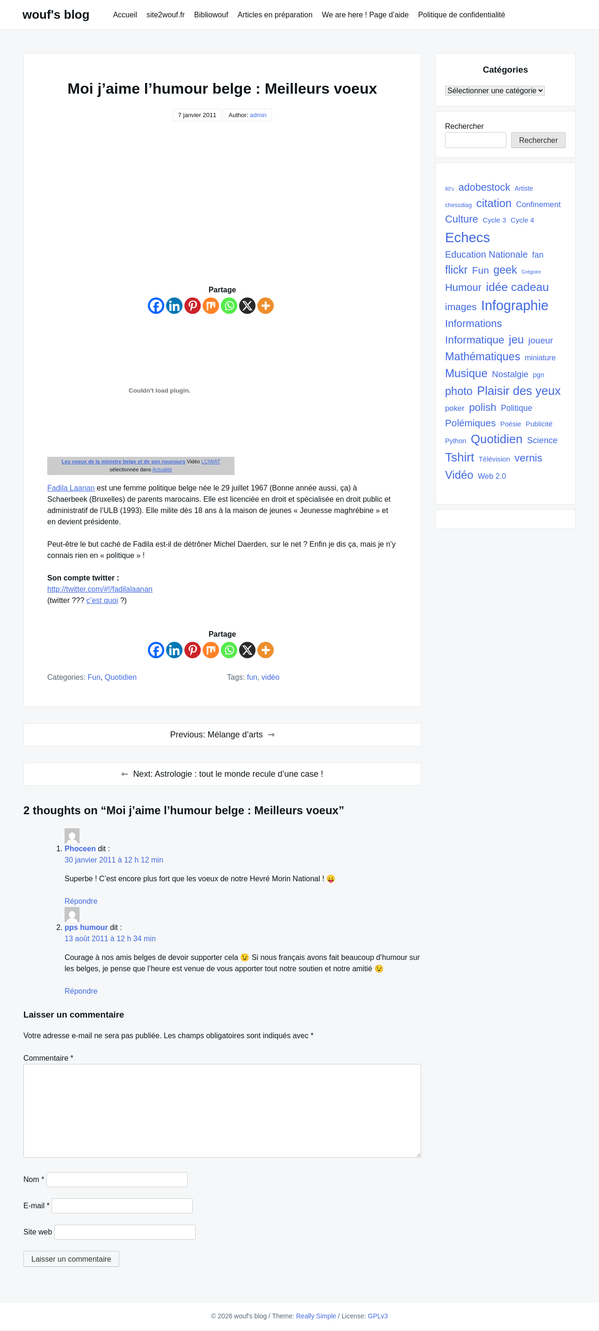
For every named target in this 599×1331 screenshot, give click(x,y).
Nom (33, 1179)
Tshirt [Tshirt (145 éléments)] (459, 457)
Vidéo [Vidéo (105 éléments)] (459, 474)
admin (258, 115)
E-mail (36, 1206)
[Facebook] (156, 305)
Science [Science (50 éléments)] (542, 440)
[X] (247, 305)
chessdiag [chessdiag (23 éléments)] (458, 204)
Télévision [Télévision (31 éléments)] (494, 459)
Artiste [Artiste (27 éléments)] (524, 188)
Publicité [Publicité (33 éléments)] (539, 424)
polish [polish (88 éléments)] (483, 407)
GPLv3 (378, 1316)
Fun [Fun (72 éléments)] (480, 270)
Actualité (162, 469)
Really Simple (316, 1316)
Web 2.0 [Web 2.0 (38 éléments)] (492, 476)
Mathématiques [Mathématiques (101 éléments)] (482, 356)
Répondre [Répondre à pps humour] (81, 991)
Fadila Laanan (71, 488)
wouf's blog (55, 14)
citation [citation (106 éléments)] (494, 203)
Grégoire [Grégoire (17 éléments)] (531, 272)
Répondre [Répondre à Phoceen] (81, 901)
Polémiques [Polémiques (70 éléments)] (470, 422)
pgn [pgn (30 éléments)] (538, 375)
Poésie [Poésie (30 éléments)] (510, 424)
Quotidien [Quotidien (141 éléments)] (497, 439)
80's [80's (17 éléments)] (449, 189)
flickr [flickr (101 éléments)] (456, 270)
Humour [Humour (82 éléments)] (463, 287)
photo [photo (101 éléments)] (459, 391)
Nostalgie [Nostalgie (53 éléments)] (510, 374)
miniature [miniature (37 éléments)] (540, 357)
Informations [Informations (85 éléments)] (473, 323)
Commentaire (48, 1058)
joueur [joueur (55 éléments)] (540, 340)
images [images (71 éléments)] (461, 306)
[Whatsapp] (229, 305)
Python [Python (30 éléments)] (455, 441)
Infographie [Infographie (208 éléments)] (514, 305)
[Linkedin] (174, 305)
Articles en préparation (275, 15)
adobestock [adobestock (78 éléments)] (485, 187)
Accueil (125, 15)
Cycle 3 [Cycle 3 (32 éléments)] (494, 220)
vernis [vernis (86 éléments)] (528, 458)
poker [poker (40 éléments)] (455, 408)
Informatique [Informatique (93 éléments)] (474, 340)
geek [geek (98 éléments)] (505, 270)
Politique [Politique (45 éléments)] (516, 408)
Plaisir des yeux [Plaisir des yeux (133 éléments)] (519, 390)
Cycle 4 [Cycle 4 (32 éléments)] (522, 220)
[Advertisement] (222, 214)
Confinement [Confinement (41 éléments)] (538, 204)
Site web (37, 1232)
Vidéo (270, 677)
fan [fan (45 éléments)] (537, 255)
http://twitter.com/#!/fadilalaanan (100, 589)
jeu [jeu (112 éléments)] (516, 339)
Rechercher (464, 126)
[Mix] (211, 305)
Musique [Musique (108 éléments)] (466, 373)
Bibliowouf (211, 15)
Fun (94, 677)
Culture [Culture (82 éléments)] (461, 219)
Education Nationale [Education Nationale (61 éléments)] (486, 254)
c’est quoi (102, 600)
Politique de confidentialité (461, 15)
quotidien (121, 677)
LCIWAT (210, 461)
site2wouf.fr (165, 15)
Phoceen (80, 849)
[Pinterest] (192, 305)
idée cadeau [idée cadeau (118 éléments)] (517, 287)
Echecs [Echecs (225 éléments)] (467, 237)
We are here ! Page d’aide (365, 15)
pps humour (86, 927)
